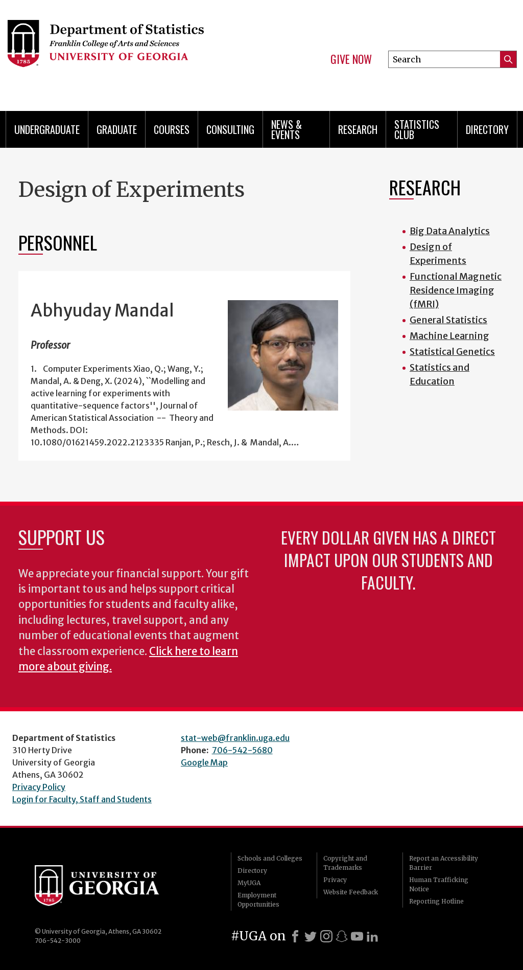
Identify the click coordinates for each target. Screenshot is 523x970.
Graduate (117, 129)
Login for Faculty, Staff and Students (82, 799)
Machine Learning (449, 336)
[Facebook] (295, 936)
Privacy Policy (38, 787)
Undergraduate (47, 129)
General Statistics (448, 320)
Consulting (230, 129)
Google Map (204, 762)
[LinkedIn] (372, 936)
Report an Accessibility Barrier (443, 862)
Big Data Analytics (450, 231)
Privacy (335, 880)
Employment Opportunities (258, 899)
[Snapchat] (342, 936)
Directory (487, 129)
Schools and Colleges (269, 858)
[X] (310, 936)
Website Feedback (350, 892)
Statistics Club (416, 129)
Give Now (351, 59)
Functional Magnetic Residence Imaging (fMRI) (456, 290)
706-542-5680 (242, 750)
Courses (171, 129)
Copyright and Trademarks (345, 862)
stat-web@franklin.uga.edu (235, 738)
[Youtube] (357, 936)
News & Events (286, 129)
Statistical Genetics (452, 351)
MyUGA (248, 883)
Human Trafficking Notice (438, 884)
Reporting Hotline (436, 901)
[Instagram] (326, 936)
